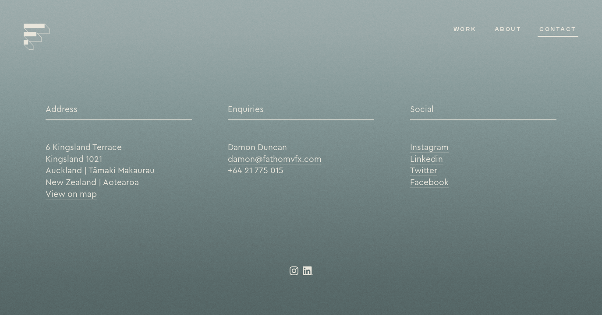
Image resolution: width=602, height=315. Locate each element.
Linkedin (426, 159)
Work (465, 28)
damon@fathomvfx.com (275, 159)
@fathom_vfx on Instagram (294, 270)
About (508, 28)
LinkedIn (308, 270)
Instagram (429, 147)
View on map (71, 194)
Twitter (423, 170)
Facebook (429, 182)
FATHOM (37, 37)
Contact (558, 28)
